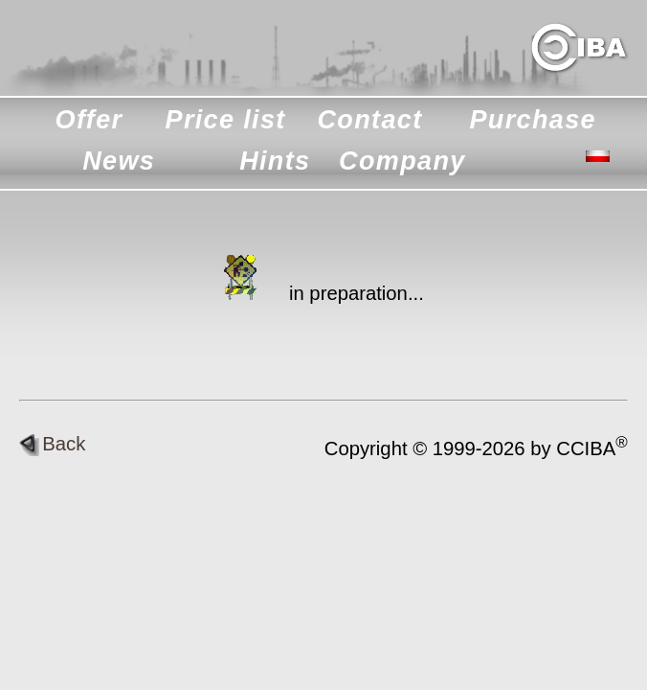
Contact (369, 119)
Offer (89, 119)
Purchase (532, 119)
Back (52, 443)
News (118, 161)
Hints (274, 161)
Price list (226, 119)
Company (402, 161)
